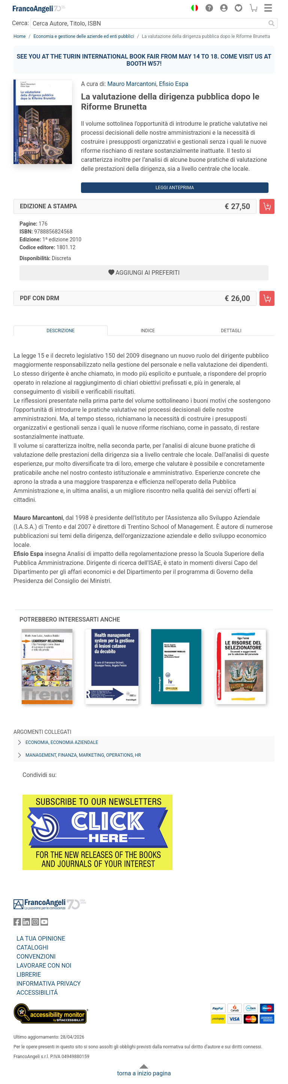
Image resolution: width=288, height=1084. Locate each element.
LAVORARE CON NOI (43, 965)
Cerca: (20, 23)
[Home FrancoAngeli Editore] (39, 9)
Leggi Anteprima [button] (175, 187)
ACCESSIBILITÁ (37, 992)
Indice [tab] (148, 330)
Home (20, 36)
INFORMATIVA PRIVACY (48, 983)
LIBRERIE (28, 974)
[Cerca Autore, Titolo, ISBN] (148, 23)
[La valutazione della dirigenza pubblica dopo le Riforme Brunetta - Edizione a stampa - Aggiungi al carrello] (267, 206)
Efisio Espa (173, 83)
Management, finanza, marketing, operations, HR (83, 755)
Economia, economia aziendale (62, 742)
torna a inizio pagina (144, 1073)
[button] (193, 9)
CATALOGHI (32, 947)
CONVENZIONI (36, 956)
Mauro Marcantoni (131, 83)
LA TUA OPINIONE (40, 938)
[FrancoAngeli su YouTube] (44, 923)
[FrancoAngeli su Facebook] (17, 923)
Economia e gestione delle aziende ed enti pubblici (83, 36)
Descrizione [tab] (60, 330)
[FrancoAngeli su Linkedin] (26, 923)
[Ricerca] (272, 23)
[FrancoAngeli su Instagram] (35, 923)
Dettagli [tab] (231, 330)
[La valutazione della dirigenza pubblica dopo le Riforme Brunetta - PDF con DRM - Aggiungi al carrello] (267, 298)
